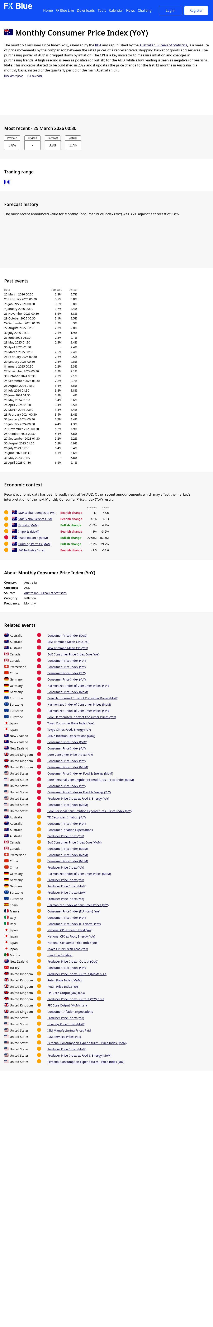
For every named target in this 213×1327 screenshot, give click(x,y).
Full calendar (34, 76)
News (130, 10)
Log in (170, 10)
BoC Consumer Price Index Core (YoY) (73, 654)
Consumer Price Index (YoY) (66, 661)
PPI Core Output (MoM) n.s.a (67, 1005)
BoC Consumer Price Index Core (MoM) (74, 842)
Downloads (86, 10)
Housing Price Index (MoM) (66, 1024)
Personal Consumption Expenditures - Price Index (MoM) (87, 1043)
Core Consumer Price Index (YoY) (70, 755)
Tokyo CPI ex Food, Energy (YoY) (69, 730)
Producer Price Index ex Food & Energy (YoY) (78, 798)
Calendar (116, 10)
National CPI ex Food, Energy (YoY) (71, 936)
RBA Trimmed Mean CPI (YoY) (67, 648)
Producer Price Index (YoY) (65, 836)
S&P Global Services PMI (35, 519)
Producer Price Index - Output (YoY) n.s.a (75, 999)
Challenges (146, 10)
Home (48, 10)
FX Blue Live (65, 10)
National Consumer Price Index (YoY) (72, 943)
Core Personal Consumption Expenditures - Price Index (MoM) (90, 780)
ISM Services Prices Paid (64, 1037)
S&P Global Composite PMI (37, 513)
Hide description (13, 76)
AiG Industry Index (31, 550)
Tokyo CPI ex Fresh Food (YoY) (67, 949)
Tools (102, 10)
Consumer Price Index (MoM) (67, 692)
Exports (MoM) (28, 525)
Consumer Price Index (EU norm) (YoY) (73, 911)
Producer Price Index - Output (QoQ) (72, 961)
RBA (98, 45)
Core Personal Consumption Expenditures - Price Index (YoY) (89, 811)
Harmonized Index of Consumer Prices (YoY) (78, 686)
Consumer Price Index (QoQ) (67, 635)
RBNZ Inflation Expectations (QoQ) (71, 736)
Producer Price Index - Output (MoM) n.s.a (76, 974)
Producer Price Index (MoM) (66, 886)
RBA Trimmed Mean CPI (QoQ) (68, 642)
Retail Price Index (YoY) (63, 987)
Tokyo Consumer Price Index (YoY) (70, 723)
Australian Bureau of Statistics (163, 45)
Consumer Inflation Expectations (70, 830)
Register (196, 10)
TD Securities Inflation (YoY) (66, 817)
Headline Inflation (59, 955)
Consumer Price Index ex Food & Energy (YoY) (79, 792)
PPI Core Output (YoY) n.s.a (66, 993)
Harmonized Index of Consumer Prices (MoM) (79, 704)
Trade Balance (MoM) (33, 538)
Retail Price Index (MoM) (64, 980)
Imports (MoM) (28, 531)
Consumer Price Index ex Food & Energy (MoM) (80, 773)
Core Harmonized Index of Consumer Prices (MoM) (82, 698)
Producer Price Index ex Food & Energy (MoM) (79, 1055)
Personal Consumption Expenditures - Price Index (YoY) (85, 1062)
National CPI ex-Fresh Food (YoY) (69, 930)
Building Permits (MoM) (34, 544)
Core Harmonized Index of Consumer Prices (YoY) (81, 717)
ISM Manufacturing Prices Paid (69, 1030)
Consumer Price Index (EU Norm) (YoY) (74, 924)
